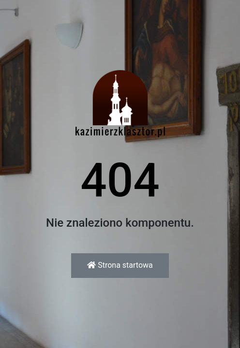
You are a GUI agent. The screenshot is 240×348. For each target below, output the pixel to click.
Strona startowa (120, 265)
